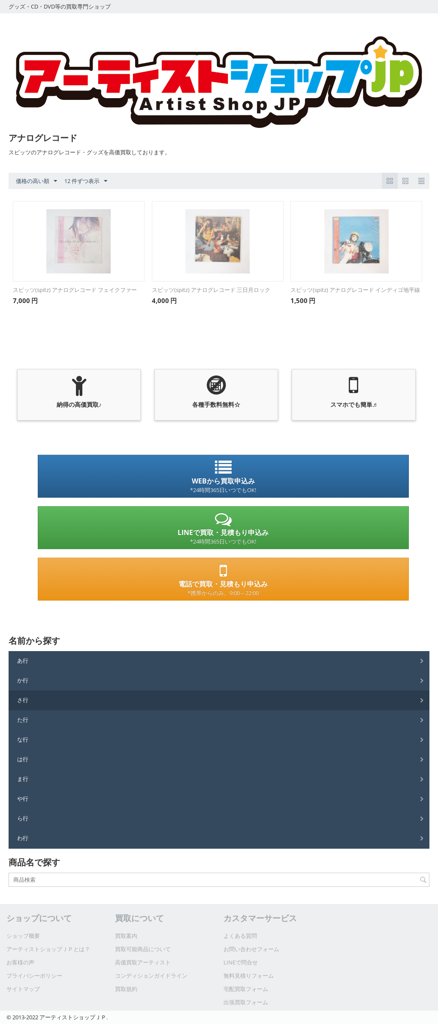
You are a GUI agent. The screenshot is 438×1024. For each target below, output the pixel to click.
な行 (22, 739)
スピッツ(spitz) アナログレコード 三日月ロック (211, 290)
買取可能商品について (143, 949)
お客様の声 (20, 962)
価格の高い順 (36, 181)
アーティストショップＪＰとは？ (48, 949)
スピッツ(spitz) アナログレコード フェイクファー (75, 290)
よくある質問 (240, 936)
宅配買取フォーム (246, 989)
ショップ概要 (23, 936)
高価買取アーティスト (143, 962)
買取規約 (126, 989)
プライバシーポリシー (34, 975)
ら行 (22, 818)
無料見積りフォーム (249, 975)
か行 (22, 680)
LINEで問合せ (241, 962)
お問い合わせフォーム (251, 949)
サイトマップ (23, 989)
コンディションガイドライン (151, 975)
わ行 (22, 838)
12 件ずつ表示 (85, 181)
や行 (22, 798)
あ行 (22, 660)
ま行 (22, 779)
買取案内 (126, 936)
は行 (22, 759)
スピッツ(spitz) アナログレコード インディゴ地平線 (355, 290)
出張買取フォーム (246, 1002)
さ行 (22, 700)
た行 (22, 720)
